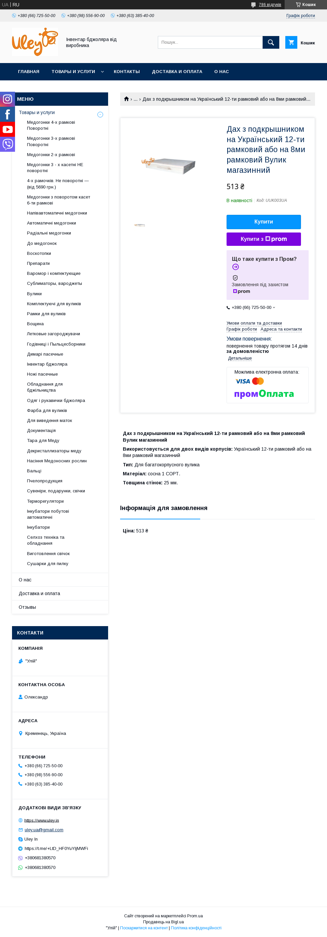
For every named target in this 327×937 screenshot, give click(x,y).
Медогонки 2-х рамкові (51, 154)
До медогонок (42, 243)
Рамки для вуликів (46, 313)
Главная (28, 71)
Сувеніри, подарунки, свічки (56, 490)
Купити (264, 221)
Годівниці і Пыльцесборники (56, 344)
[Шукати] (271, 42)
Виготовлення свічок (48, 553)
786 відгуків (270, 4)
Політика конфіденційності (196, 928)
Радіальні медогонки (49, 233)
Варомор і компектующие (53, 273)
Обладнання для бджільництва (45, 387)
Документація (41, 430)
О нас (221, 71)
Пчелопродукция (44, 480)
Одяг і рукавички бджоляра (56, 400)
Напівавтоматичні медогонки (57, 212)
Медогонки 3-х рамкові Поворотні (51, 141)
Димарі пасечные (45, 354)
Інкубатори (38, 527)
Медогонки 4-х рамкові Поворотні (51, 125)
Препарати (38, 263)
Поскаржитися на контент (144, 928)
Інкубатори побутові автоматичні (48, 514)
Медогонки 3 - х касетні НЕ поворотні (55, 167)
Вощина (35, 323)
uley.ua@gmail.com (44, 829)
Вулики (34, 293)
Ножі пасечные (42, 374)
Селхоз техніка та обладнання (45, 540)
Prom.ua (195, 916)
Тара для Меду (43, 440)
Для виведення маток (49, 420)
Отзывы (27, 607)
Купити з (264, 239)
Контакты (127, 71)
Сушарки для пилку (47, 563)
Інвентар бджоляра (47, 364)
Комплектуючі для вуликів (54, 303)
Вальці (34, 470)
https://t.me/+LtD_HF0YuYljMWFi (56, 848)
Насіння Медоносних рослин (57, 460)
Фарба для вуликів (47, 410)
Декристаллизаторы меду (54, 450)
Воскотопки (39, 253)
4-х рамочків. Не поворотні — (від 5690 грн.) (58, 183)
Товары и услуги (73, 71)
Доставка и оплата (177, 71)
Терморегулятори (45, 501)
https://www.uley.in (41, 820)
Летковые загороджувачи (53, 333)
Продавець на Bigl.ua (163, 922)
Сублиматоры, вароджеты (54, 283)
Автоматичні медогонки (51, 222)
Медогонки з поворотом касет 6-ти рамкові (58, 199)
